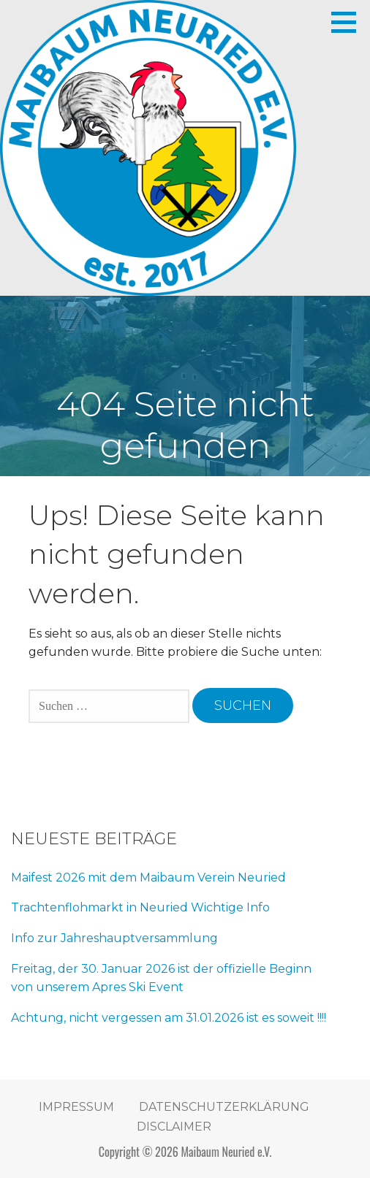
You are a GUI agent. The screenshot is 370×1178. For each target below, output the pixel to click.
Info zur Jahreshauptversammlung (114, 938)
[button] (349, 22)
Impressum (76, 1107)
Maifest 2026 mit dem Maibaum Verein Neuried (148, 877)
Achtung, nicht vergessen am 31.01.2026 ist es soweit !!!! (168, 1018)
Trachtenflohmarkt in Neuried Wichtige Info (140, 907)
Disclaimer (174, 1126)
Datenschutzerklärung (224, 1107)
